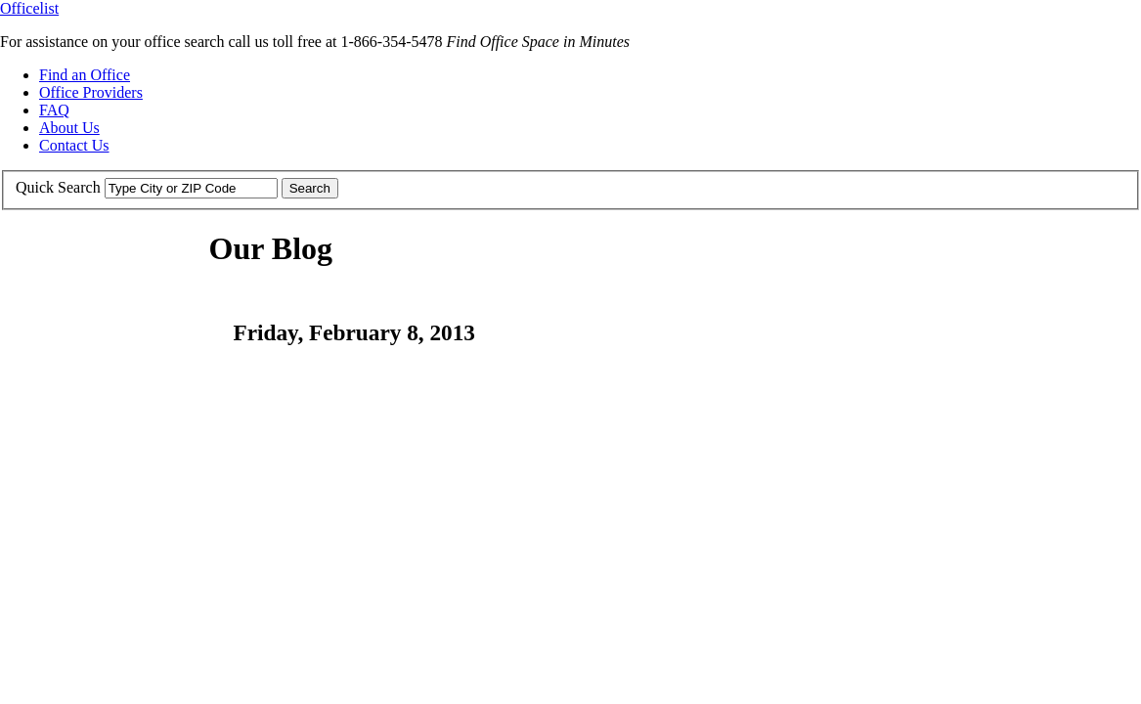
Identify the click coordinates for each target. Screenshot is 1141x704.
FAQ (54, 110)
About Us (69, 127)
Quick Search (58, 187)
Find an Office (84, 74)
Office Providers (91, 92)
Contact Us (74, 145)
